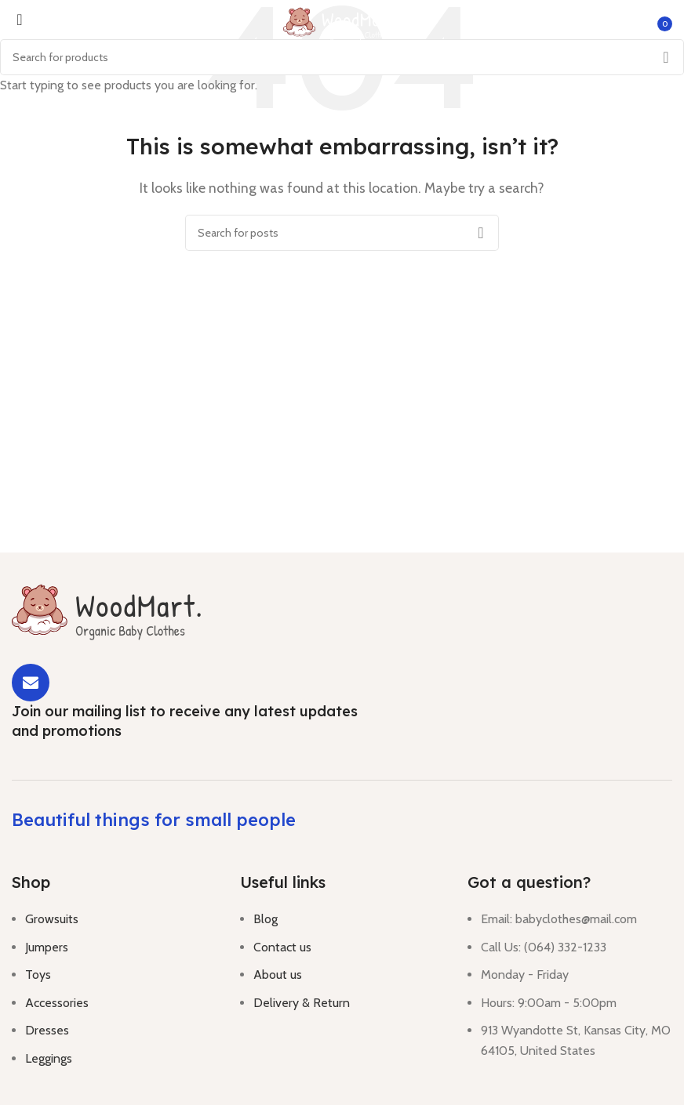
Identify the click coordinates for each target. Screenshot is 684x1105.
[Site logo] (342, 22)
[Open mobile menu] (14, 23)
